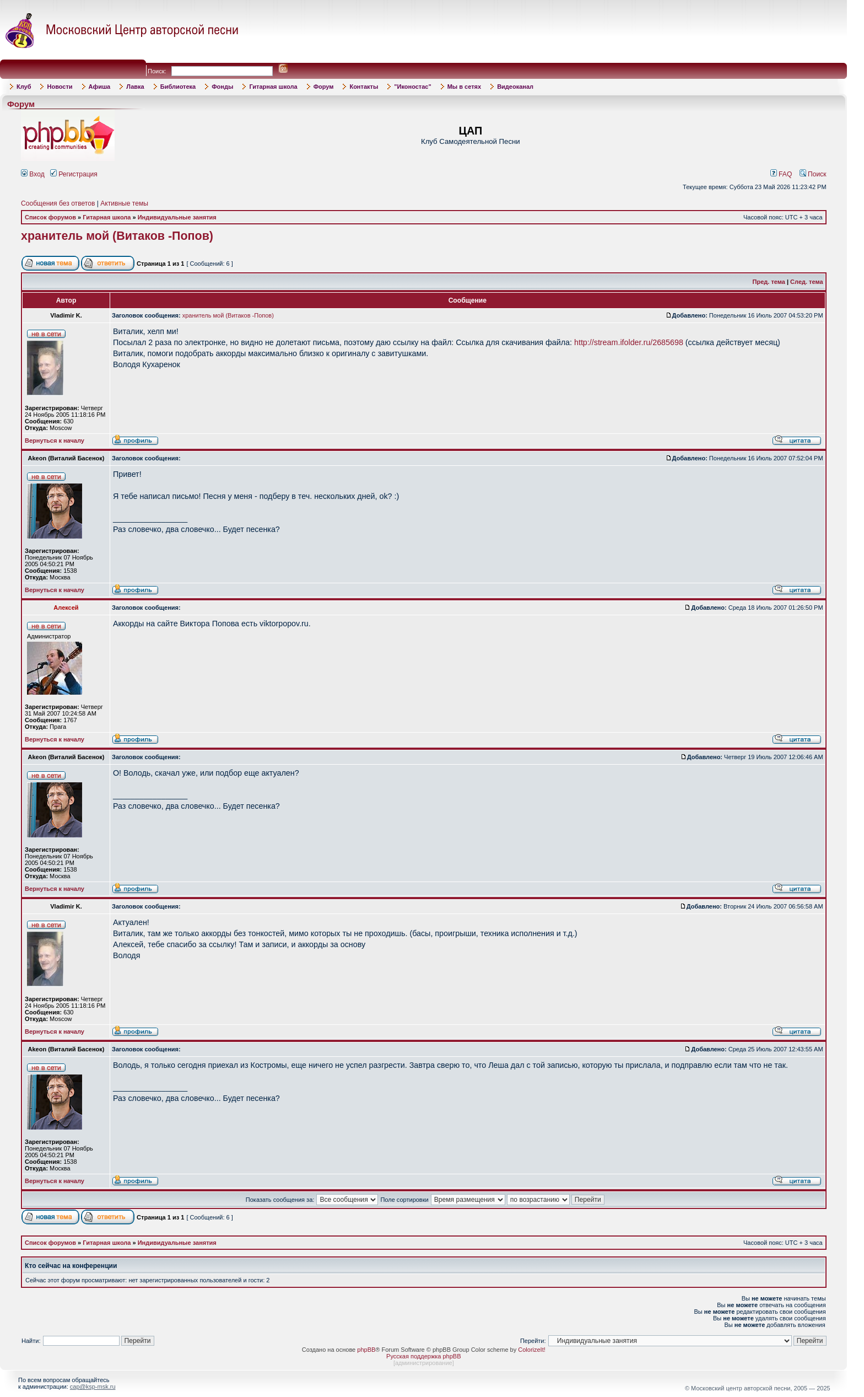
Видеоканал (515, 86)
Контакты (363, 86)
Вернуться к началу (54, 440)
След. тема (806, 281)
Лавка (135, 86)
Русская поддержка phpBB (423, 1356)
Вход (33, 174)
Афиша (100, 86)
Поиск (813, 174)
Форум (324, 86)
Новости (59, 86)
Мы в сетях (464, 86)
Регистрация (74, 174)
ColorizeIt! (532, 1349)
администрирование (423, 1363)
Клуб (24, 86)
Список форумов (50, 217)
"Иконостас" (412, 86)
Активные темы (124, 203)
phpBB (366, 1349)
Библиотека (178, 86)
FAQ (781, 174)
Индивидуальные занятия (177, 217)
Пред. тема (769, 281)
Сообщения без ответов (58, 203)
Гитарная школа (273, 86)
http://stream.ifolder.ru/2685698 (628, 342)
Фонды (222, 86)
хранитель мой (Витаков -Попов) (117, 236)
